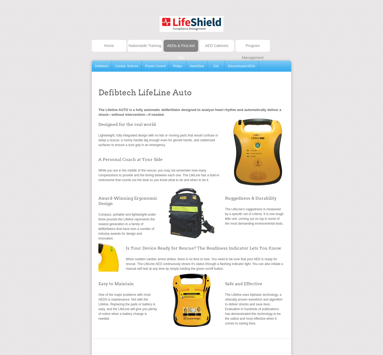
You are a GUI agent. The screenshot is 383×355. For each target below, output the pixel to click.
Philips (177, 66)
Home (109, 46)
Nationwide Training (145, 46)
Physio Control (155, 66)
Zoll (215, 66)
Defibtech (102, 66)
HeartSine (197, 66)
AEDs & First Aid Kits (180, 48)
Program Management (253, 48)
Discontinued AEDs (241, 66)
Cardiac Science (126, 66)
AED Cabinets (216, 46)
